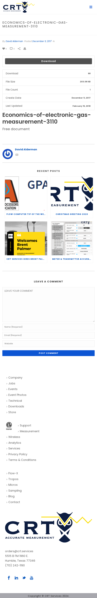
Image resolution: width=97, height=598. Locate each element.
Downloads (15, 406)
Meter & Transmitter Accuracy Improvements (72, 259)
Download (48, 61)
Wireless (13, 437)
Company (14, 378)
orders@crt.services (19, 551)
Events (12, 389)
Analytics (13, 443)
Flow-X (12, 473)
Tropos (12, 479)
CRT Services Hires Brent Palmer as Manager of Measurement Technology (26, 259)
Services (13, 448)
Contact (13, 502)
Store (11, 412)
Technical (14, 401)
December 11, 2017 (42, 41)
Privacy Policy (16, 454)
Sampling (14, 491)
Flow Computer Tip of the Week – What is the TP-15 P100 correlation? (26, 214)
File (24, 33)
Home (17, 33)
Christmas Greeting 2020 (72, 214)
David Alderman (14, 41)
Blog (10, 496)
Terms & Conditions (21, 460)
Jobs (10, 383)
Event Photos (16, 395)
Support (24, 425)
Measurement (28, 431)
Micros (12, 485)
